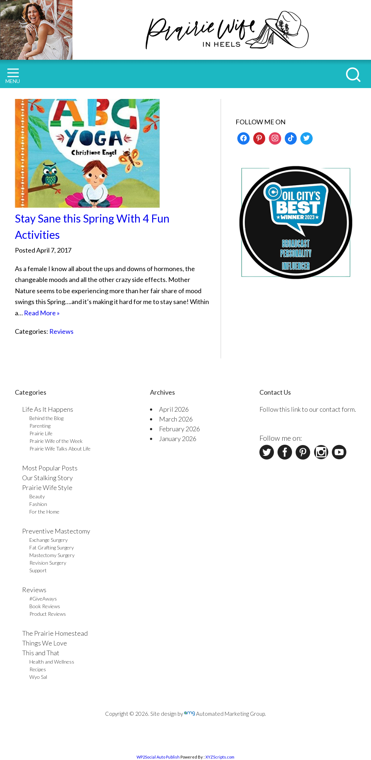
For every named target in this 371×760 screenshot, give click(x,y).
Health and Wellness (51, 662)
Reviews (61, 331)
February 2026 (179, 429)
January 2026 (177, 439)
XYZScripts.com (219, 757)
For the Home (44, 511)
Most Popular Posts (50, 468)
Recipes (37, 669)
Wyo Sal (38, 677)
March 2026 (176, 419)
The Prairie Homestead (55, 633)
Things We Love (44, 643)
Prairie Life (41, 433)
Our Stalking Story (47, 478)
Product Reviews (47, 614)
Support (38, 570)
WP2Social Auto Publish (158, 757)
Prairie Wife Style (47, 487)
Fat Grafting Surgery (51, 547)
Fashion (38, 504)
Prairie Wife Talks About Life (60, 448)
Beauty (37, 496)
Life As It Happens (47, 409)
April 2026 (174, 409)
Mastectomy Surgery (52, 555)
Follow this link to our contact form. (307, 409)
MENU (12, 76)
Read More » (42, 313)
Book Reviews (44, 606)
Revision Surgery (47, 563)
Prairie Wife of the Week (56, 441)
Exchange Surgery (48, 540)
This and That (40, 653)
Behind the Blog (46, 418)
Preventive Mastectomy (56, 531)
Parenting (39, 426)
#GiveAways (43, 598)
